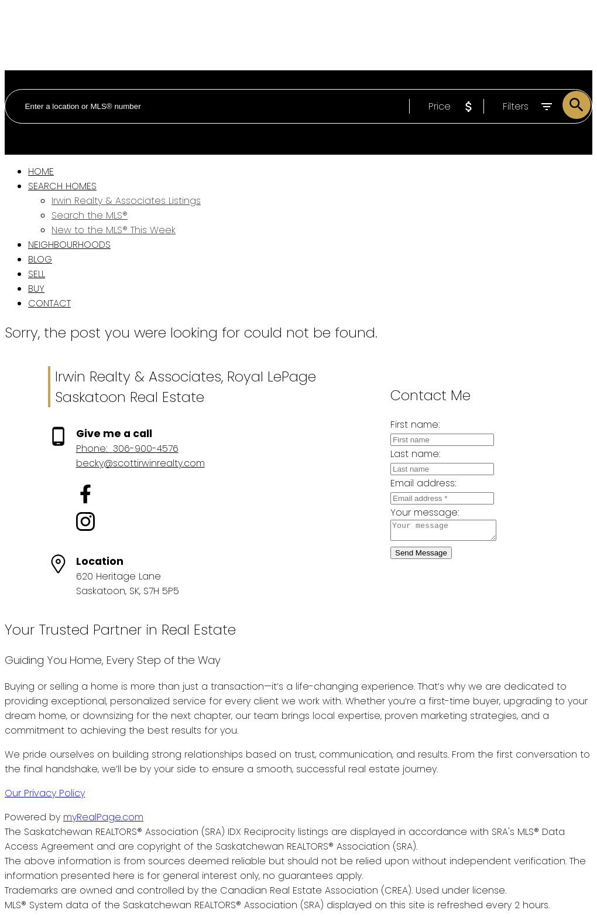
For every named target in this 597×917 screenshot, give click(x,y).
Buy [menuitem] (36, 288)
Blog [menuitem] (40, 259)
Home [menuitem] (41, 171)
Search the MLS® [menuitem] (90, 215)
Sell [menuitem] (36, 274)
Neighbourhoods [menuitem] (69, 244)
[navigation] (298, 237)
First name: (405, 424)
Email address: (414, 483)
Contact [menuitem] (49, 303)
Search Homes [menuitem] (62, 186)
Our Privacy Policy (45, 793)
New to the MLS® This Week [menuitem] (114, 230)
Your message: (415, 512)
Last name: (406, 454)
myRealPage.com (103, 817)
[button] (140, 496)
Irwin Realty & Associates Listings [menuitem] (126, 200)
